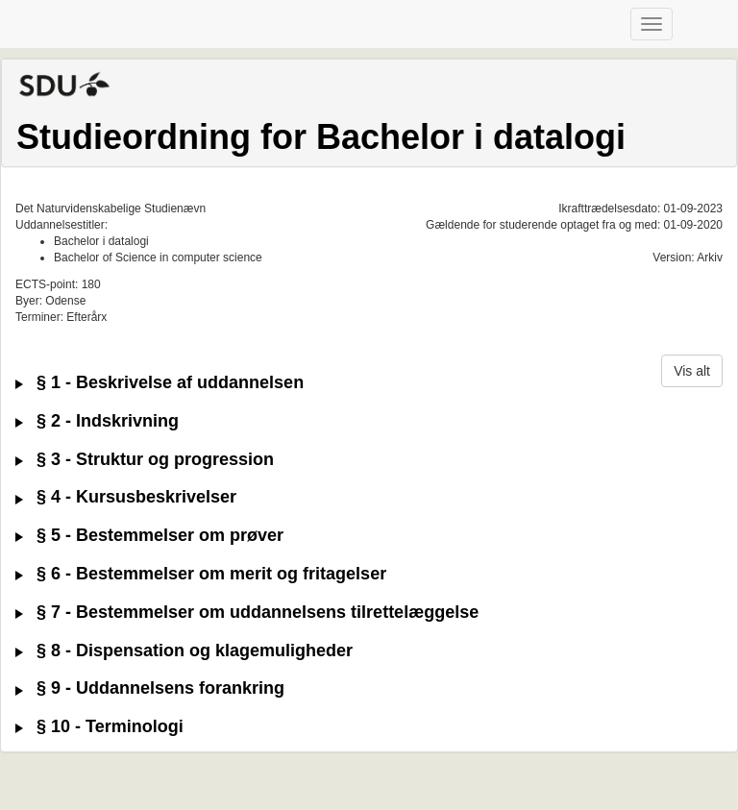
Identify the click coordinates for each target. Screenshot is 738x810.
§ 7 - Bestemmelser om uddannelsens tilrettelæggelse (247, 612)
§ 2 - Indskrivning (97, 421)
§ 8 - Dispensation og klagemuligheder (184, 651)
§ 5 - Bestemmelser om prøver (149, 536)
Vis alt (692, 371)
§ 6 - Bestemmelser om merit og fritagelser (200, 574)
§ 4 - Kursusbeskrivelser (125, 497)
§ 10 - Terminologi (99, 727)
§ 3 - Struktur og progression (144, 460)
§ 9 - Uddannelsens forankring (149, 688)
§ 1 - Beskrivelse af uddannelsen (159, 383)
